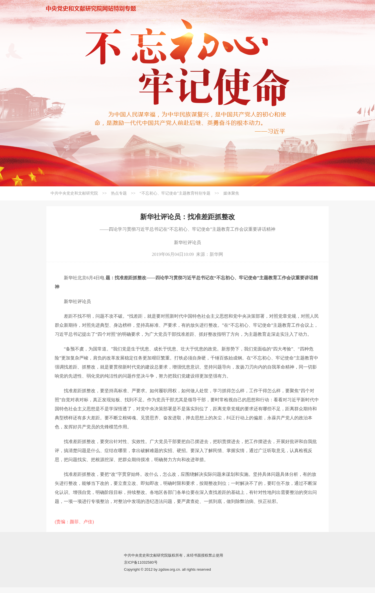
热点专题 (119, 193)
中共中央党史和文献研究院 (74, 193)
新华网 (216, 254)
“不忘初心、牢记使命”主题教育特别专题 (175, 193)
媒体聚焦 (231, 193)
